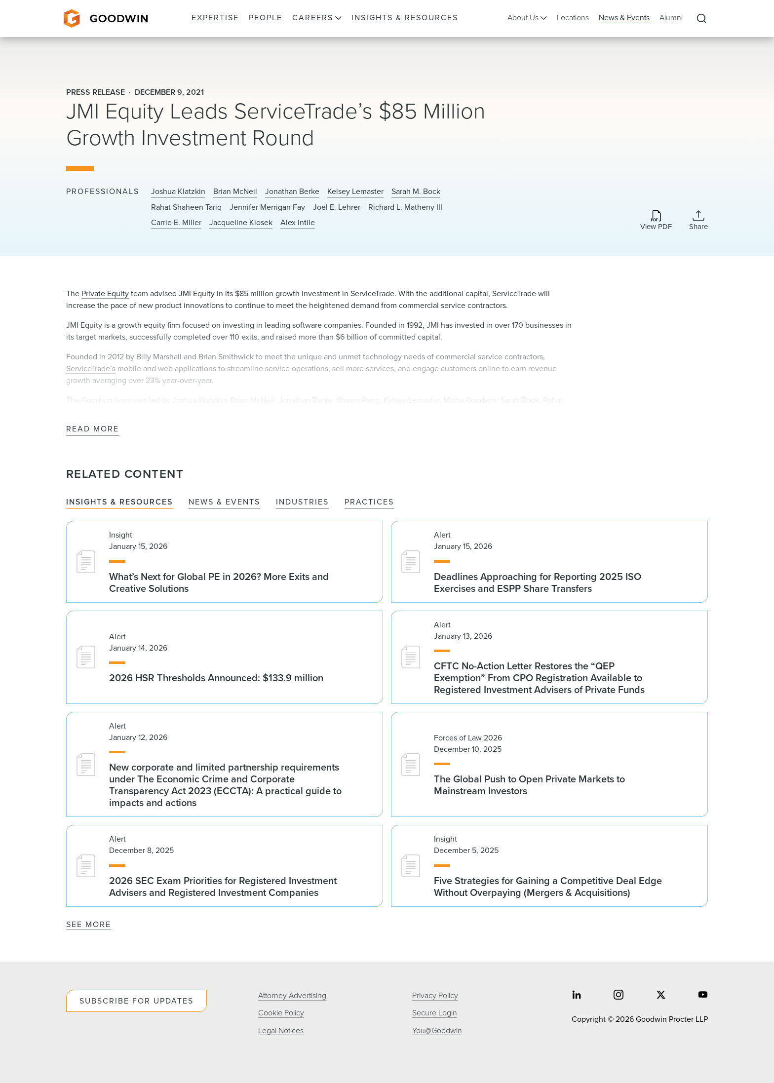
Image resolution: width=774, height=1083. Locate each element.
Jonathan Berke (292, 191)
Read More (92, 429)
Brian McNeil (235, 191)
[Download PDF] (656, 221)
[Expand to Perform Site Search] (701, 19)
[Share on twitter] (661, 995)
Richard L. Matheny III (405, 207)
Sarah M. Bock (415, 191)
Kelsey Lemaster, (412, 400)
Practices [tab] (369, 502)
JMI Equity (84, 325)
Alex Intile (297, 222)
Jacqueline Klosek (240, 222)
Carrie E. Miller (176, 222)
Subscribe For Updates (136, 1000)
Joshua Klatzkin (178, 191)
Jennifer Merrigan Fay (267, 207)
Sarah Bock (520, 400)
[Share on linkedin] (576, 995)
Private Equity (105, 293)
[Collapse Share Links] (698, 220)
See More (88, 924)
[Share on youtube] (703, 995)
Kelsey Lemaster (355, 191)
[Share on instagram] (618, 995)
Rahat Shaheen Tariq (186, 207)
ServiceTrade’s (91, 368)
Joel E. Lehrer (336, 207)
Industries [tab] (302, 502)
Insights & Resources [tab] (119, 502)
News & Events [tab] (224, 502)
